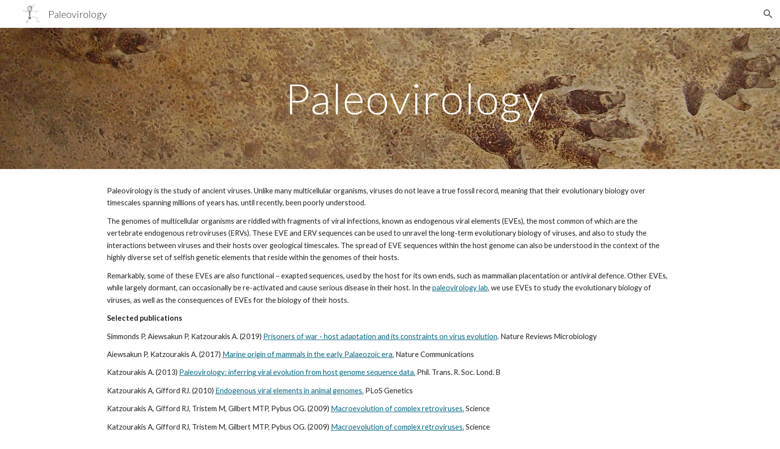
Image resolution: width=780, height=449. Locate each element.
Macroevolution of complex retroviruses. (397, 408)
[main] (414, 98)
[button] (768, 14)
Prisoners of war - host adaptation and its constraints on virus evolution (380, 336)
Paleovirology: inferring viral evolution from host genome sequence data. (297, 372)
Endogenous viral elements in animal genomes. (289, 390)
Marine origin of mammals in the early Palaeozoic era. (308, 354)
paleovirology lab (460, 287)
